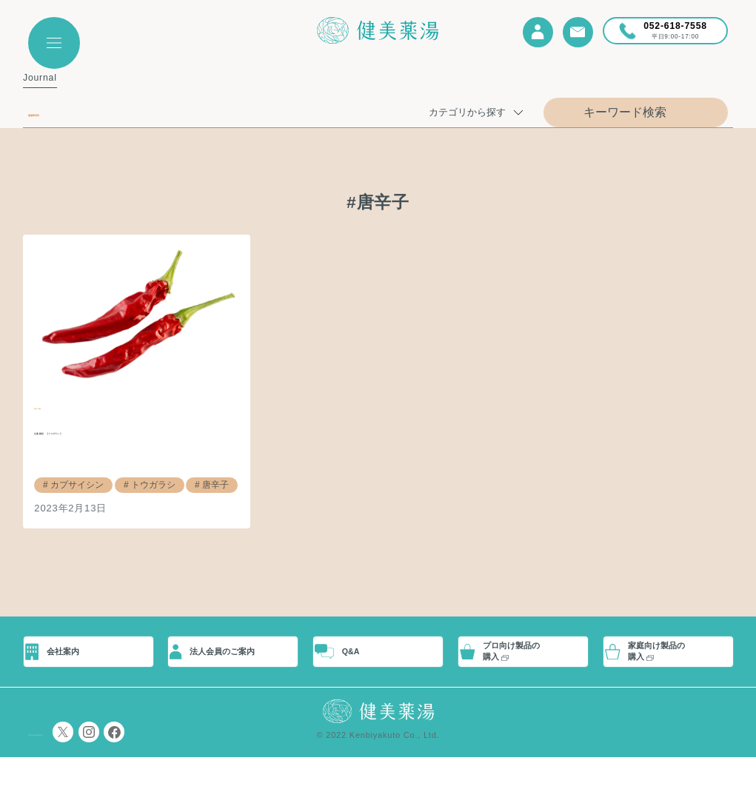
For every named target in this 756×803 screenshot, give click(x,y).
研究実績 (54, 405)
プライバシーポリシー (72, 778)
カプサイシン (74, 484)
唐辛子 (203, 484)
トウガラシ (144, 484)
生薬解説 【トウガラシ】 (117, 430)
